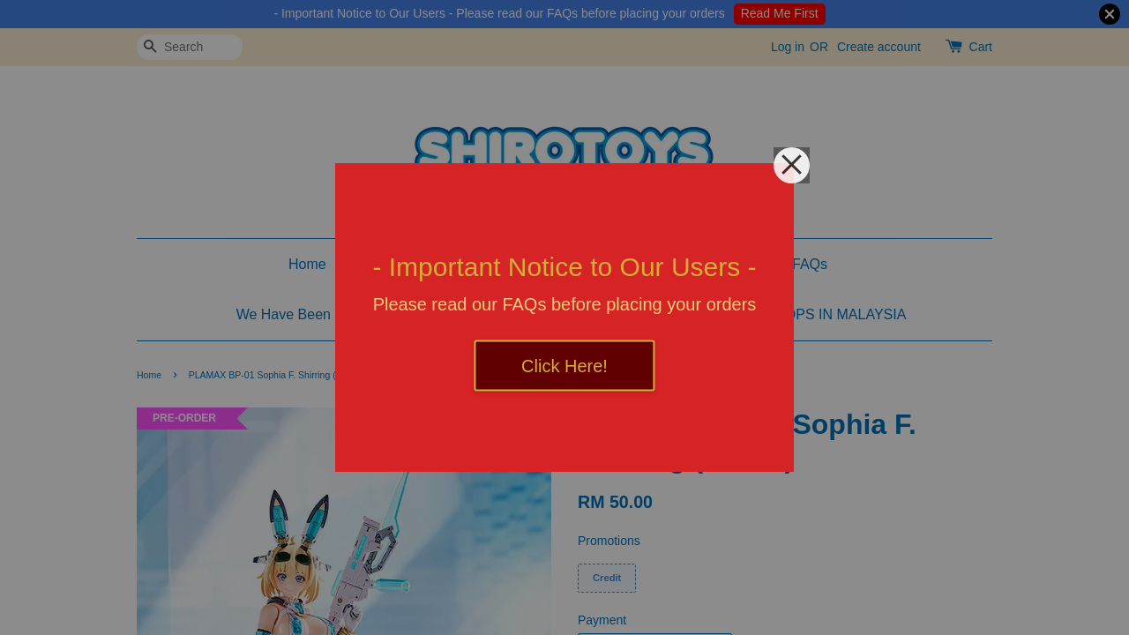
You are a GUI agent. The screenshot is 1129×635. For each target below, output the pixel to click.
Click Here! (564, 366)
